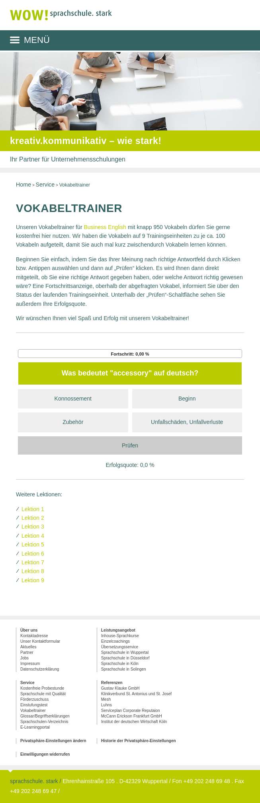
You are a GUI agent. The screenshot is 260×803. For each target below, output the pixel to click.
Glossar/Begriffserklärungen (45, 716)
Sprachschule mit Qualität (43, 694)
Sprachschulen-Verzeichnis (44, 721)
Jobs (24, 658)
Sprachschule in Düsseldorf (125, 658)
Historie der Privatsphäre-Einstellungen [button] (138, 741)
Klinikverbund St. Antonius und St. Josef (136, 694)
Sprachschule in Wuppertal (125, 652)
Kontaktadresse (34, 636)
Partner (26, 652)
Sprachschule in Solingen (123, 669)
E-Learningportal (35, 727)
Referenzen (112, 683)
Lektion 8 (33, 571)
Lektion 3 (33, 526)
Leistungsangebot (118, 630)
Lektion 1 (33, 509)
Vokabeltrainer (33, 710)
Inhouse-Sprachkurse (120, 636)
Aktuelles (28, 647)
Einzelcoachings (115, 641)
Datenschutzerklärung (39, 669)
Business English (105, 227)
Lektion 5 (33, 544)
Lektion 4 (33, 536)
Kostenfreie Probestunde (42, 688)
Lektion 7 (33, 562)
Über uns (28, 630)
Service (45, 184)
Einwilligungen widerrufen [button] (45, 754)
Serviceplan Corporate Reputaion (130, 710)
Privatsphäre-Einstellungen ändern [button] (53, 741)
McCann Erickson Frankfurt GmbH (131, 716)
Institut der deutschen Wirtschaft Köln (134, 721)
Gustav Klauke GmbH (120, 688)
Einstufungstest (33, 705)
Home (23, 184)
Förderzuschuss (34, 699)
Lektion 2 (33, 518)
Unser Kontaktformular (40, 641)
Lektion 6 (33, 553)
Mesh (106, 699)
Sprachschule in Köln (120, 663)
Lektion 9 (33, 580)
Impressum (30, 663)
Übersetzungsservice (119, 647)
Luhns (106, 705)
